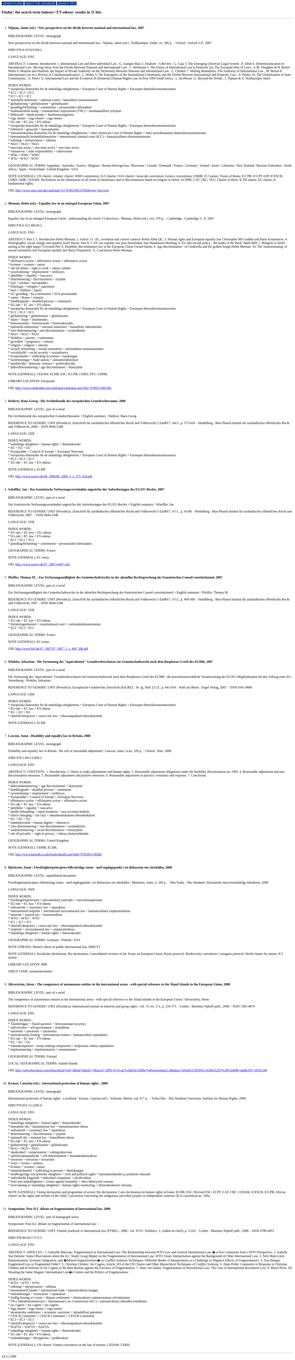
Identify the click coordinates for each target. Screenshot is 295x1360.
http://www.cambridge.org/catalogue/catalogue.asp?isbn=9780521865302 (63, 388)
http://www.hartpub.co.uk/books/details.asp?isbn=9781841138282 (58, 854)
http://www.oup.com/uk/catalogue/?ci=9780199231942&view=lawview (62, 190)
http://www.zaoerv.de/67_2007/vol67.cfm (42, 564)
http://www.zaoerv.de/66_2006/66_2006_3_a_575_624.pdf (53, 476)
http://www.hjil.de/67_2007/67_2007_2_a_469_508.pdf (51, 648)
